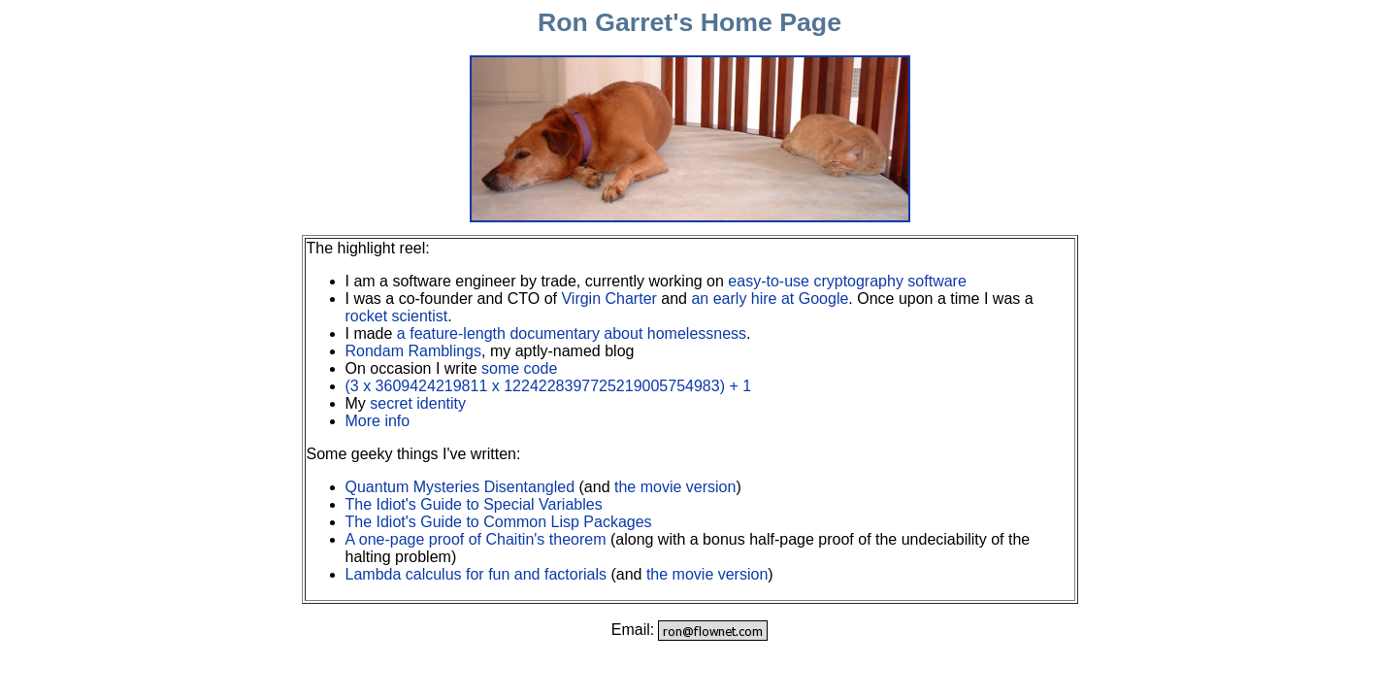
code (541, 368)
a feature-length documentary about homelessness (571, 333)
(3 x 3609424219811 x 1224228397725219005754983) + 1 (548, 386)
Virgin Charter (608, 298)
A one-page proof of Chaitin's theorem (476, 539)
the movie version (675, 487)
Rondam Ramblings (413, 351)
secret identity (418, 403)
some (500, 368)
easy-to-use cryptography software (847, 281)
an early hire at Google (769, 298)
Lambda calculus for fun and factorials (476, 574)
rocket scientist (396, 316)
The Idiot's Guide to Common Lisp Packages (498, 522)
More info (377, 421)
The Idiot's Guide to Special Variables (474, 504)
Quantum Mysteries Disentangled (460, 487)
